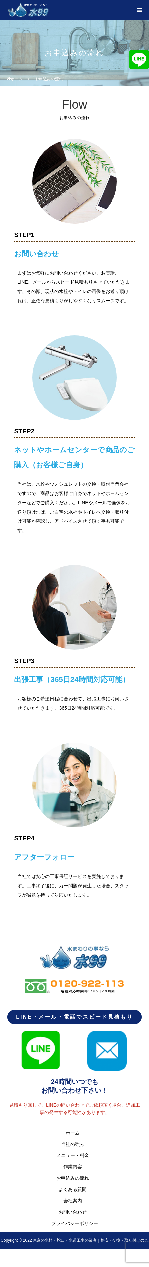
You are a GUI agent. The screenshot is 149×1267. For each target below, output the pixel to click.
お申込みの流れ (72, 1178)
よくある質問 (73, 1189)
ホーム (73, 1133)
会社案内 (72, 1200)
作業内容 (72, 1166)
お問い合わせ (73, 1212)
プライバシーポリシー (74, 1223)
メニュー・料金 (72, 1155)
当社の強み (72, 1144)
